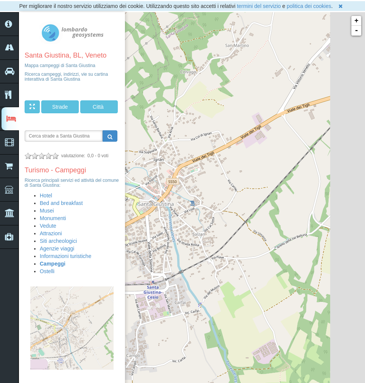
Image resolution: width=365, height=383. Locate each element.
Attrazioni (51, 233)
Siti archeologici (58, 241)
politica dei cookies (309, 6)
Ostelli (47, 271)
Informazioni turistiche (65, 256)
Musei (47, 211)
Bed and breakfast (61, 203)
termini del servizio (259, 6)
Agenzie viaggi (57, 248)
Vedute (48, 226)
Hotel (46, 195)
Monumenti (53, 218)
